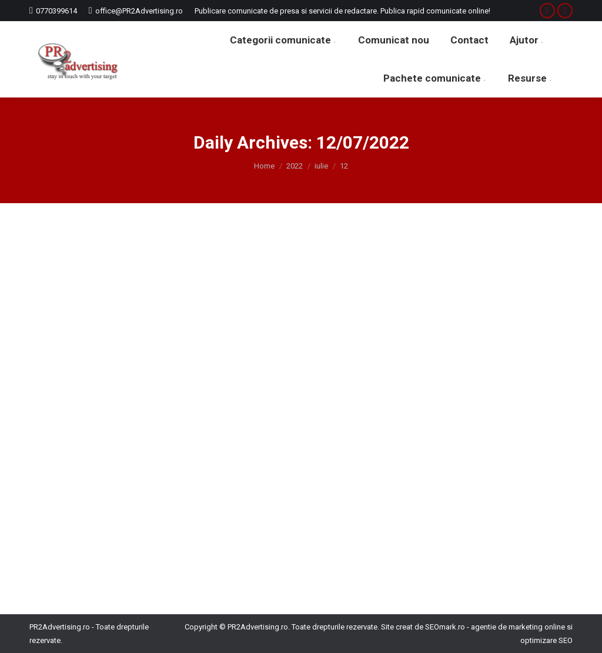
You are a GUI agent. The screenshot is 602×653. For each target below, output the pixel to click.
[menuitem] (283, 40)
